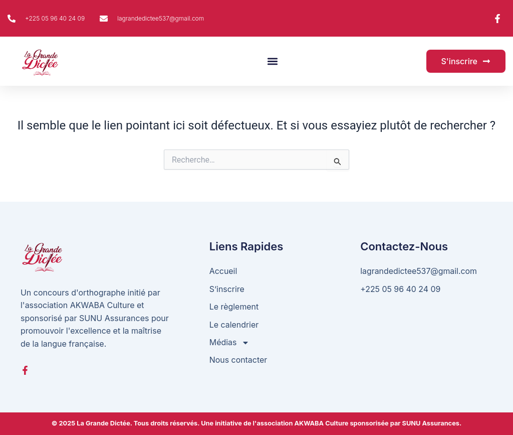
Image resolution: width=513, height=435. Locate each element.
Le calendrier (234, 325)
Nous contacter (238, 360)
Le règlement (234, 307)
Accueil (223, 271)
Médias (229, 343)
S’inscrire (227, 289)
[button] (273, 61)
